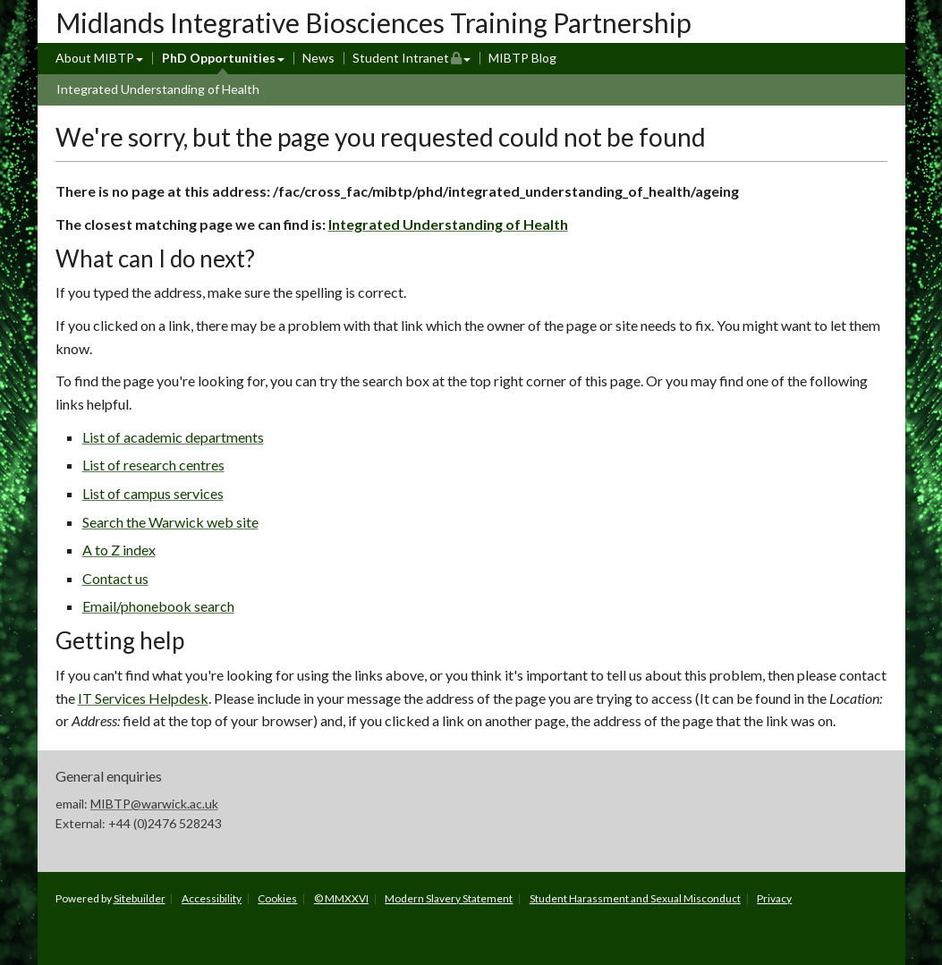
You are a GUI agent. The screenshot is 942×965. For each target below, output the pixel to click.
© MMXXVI (341, 898)
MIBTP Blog (522, 57)
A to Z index (119, 549)
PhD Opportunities (219, 57)
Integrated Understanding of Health (157, 89)
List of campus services (153, 493)
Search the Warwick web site (170, 521)
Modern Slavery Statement (449, 898)
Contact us (115, 578)
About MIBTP (94, 57)
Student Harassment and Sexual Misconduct (635, 898)
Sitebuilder (139, 898)
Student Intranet (411, 56)
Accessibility (212, 898)
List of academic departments (173, 436)
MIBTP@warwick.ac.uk (154, 803)
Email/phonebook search (158, 605)
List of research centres (153, 464)
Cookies (277, 898)
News (318, 57)
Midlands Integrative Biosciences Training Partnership (373, 22)
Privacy (774, 898)
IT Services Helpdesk (143, 698)
